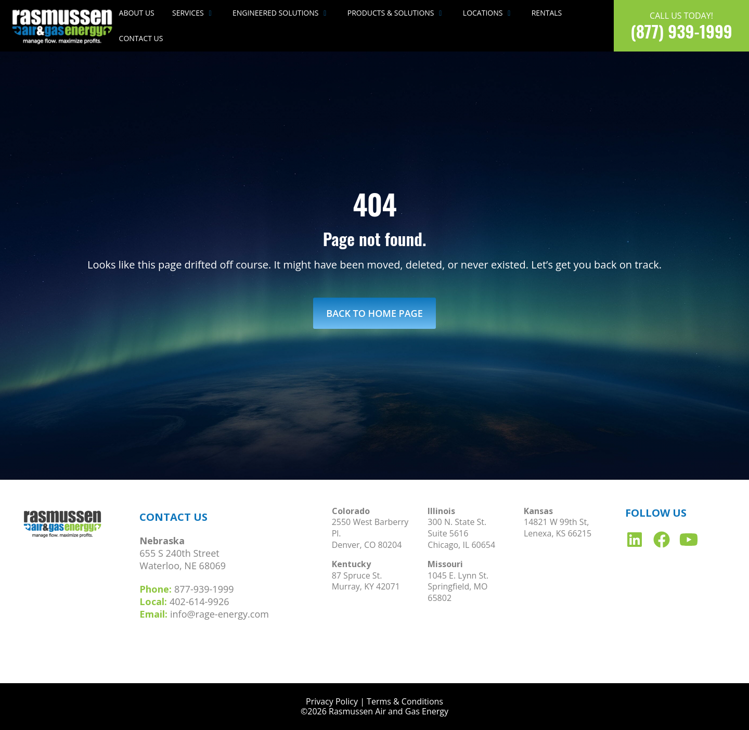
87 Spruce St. (357, 575)
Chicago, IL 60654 (461, 544)
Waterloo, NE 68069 (182, 565)
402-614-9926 (199, 601)
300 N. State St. (457, 522)
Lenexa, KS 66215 (557, 533)
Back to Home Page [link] (374, 313)
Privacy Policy (332, 701)
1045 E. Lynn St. (458, 575)
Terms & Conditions (405, 701)
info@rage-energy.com (219, 614)
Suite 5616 (448, 533)
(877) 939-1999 (681, 31)
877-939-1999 (204, 589)
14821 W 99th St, (556, 522)
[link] (63, 25)
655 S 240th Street (179, 553)
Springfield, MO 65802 (457, 592)
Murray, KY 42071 (366, 586)
